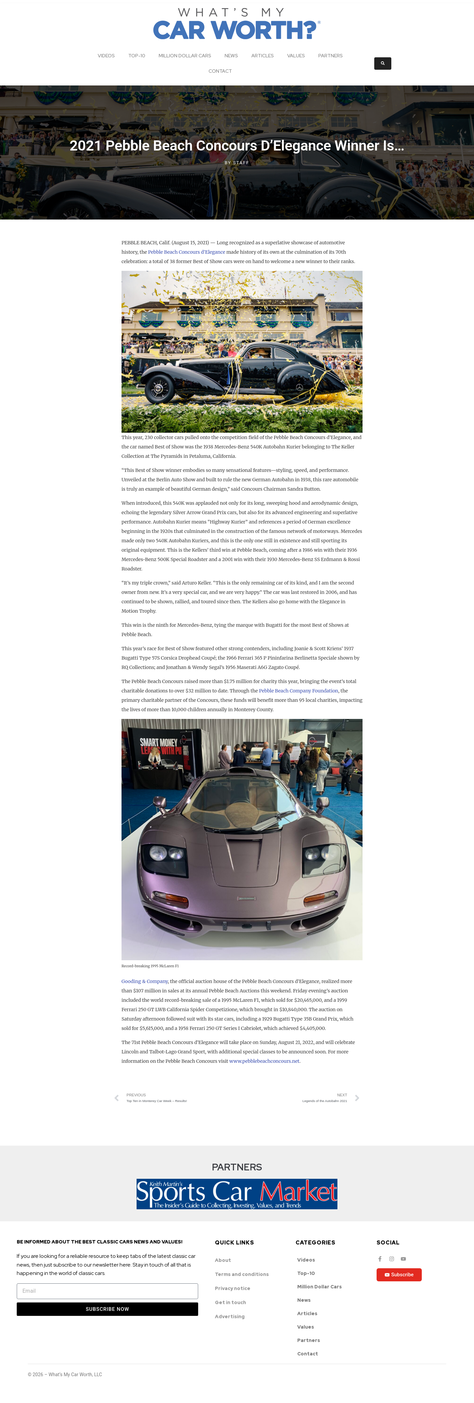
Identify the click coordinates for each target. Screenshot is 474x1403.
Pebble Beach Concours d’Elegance (186, 252)
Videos (106, 56)
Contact (220, 71)
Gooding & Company (145, 981)
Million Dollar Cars (185, 56)
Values (296, 56)
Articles (262, 56)
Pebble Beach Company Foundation (298, 691)
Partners (330, 56)
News (231, 56)
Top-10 (136, 56)
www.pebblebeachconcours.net (264, 1061)
